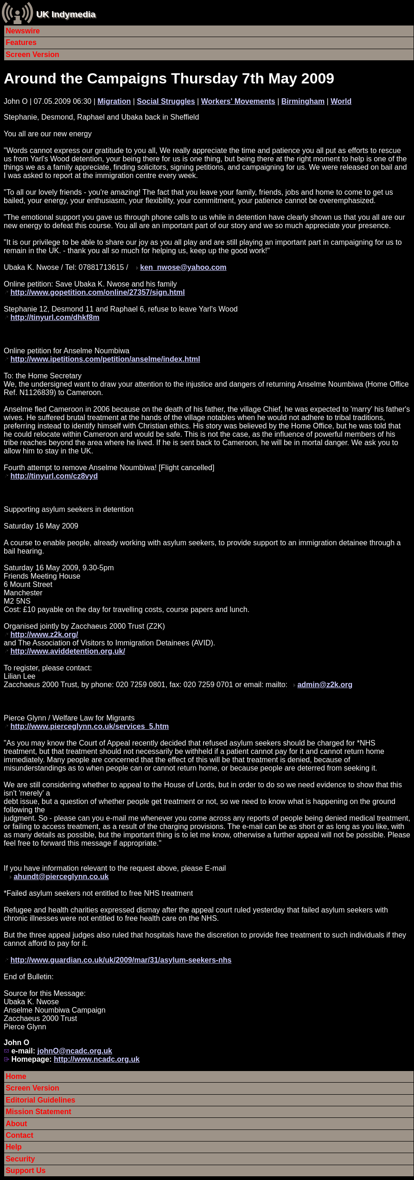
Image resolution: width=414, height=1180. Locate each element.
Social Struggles (166, 101)
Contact (19, 1135)
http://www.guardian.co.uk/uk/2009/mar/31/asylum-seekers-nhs (120, 960)
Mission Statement (38, 1112)
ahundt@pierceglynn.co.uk (60, 876)
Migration (114, 101)
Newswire (23, 31)
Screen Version (32, 54)
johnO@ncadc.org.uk (74, 1051)
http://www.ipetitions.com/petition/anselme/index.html (105, 359)
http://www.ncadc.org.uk (97, 1059)
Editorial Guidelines (40, 1100)
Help (14, 1147)
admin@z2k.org (324, 685)
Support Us (25, 1170)
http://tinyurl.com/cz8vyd (53, 476)
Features (21, 42)
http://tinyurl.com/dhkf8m (54, 317)
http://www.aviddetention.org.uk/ (67, 651)
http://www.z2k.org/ (44, 634)
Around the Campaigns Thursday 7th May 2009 (169, 78)
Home (16, 1076)
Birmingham (303, 101)
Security (20, 1159)
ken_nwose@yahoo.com (183, 267)
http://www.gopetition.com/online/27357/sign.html (97, 292)
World (341, 101)
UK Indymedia (66, 14)
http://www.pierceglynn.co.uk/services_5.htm (89, 726)
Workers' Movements (238, 101)
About (16, 1124)
